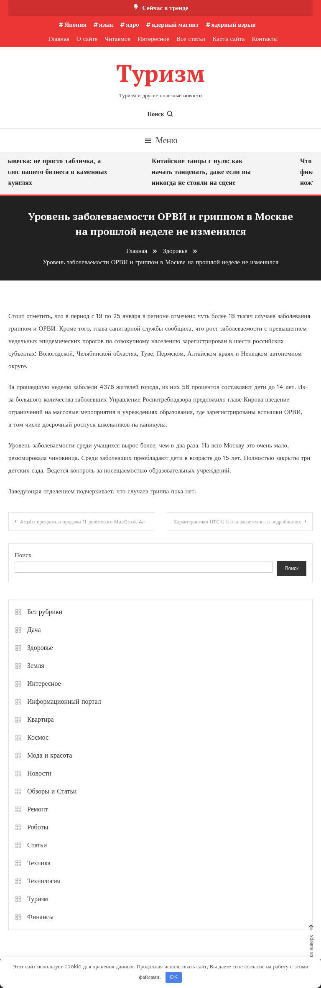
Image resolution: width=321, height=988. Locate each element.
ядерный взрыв (233, 24)
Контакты (265, 39)
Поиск (160, 114)
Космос (37, 737)
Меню (160, 140)
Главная (58, 39)
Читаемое (118, 39)
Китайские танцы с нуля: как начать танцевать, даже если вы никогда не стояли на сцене (203, 172)
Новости (39, 773)
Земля (35, 666)
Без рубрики (44, 612)
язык (106, 24)
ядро (132, 24)
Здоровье (40, 648)
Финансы (40, 917)
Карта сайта (228, 39)
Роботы (37, 827)
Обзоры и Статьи (51, 791)
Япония (75, 24)
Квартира (40, 719)
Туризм (160, 73)
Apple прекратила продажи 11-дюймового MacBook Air (82, 522)
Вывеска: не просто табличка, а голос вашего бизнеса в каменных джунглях (58, 172)
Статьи (37, 845)
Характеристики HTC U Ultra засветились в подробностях (237, 522)
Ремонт (37, 809)
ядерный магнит (175, 24)
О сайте (87, 39)
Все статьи (191, 39)
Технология (43, 881)
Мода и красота (49, 755)
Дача (34, 630)
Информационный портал (64, 701)
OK (174, 977)
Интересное (153, 39)
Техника (39, 863)
